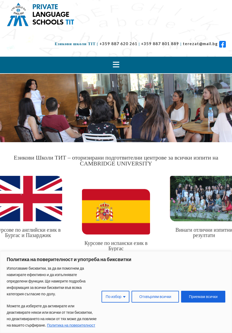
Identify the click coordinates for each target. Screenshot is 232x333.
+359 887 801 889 (160, 43)
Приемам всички (203, 296)
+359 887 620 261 (118, 43)
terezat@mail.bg (200, 43)
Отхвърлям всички (155, 296)
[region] (116, 292)
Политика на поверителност (71, 325)
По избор (114, 296)
